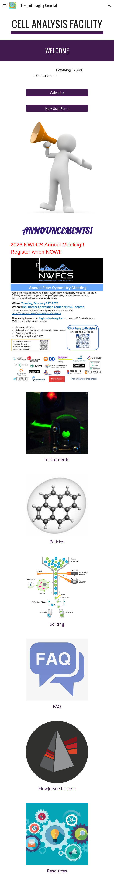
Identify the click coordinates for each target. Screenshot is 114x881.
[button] (4, 5)
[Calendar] (57, 92)
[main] (57, 25)
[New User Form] (57, 108)
